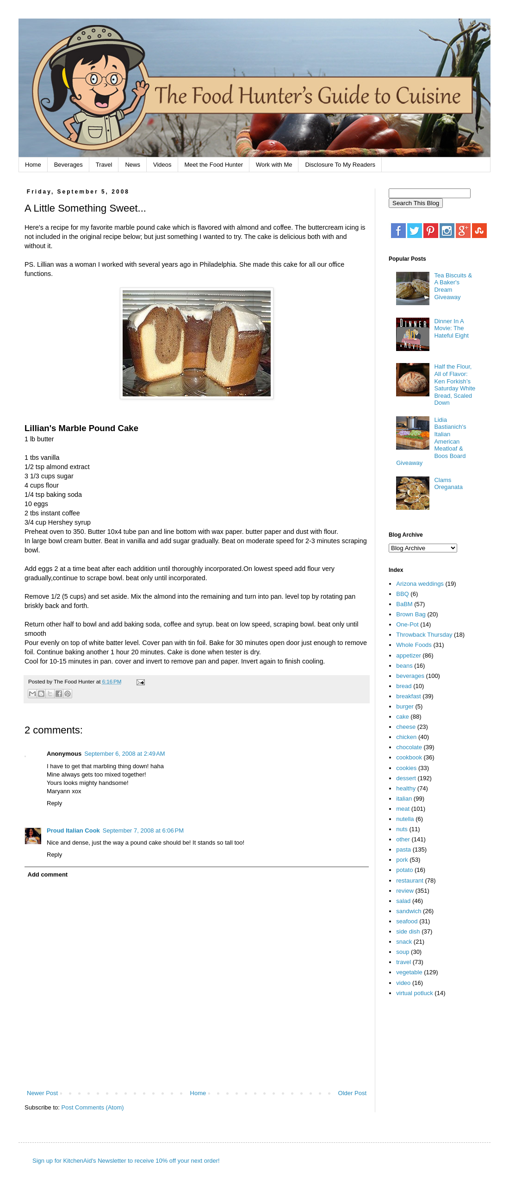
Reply (54, 803)
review (405, 890)
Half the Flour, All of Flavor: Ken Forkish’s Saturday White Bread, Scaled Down (454, 384)
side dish (408, 931)
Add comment (48, 874)
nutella (405, 818)
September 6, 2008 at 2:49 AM (124, 753)
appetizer (408, 655)
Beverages (68, 164)
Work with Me (274, 164)
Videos (162, 164)
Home (33, 164)
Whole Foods (414, 644)
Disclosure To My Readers (340, 164)
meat (403, 808)
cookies (406, 768)
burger (405, 706)
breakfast (408, 696)
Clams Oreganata (448, 483)
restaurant (409, 880)
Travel (104, 164)
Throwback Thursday (424, 634)
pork (402, 859)
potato (404, 869)
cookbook (409, 757)
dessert (406, 778)
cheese (406, 726)
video (403, 982)
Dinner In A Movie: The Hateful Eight (451, 328)
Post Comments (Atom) (93, 1107)
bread (403, 686)
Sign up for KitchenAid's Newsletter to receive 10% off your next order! (126, 1160)
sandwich (408, 911)
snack (404, 941)
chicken (406, 736)
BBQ (402, 593)
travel (403, 962)
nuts (402, 829)
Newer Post (42, 1093)
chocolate (409, 747)
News (132, 164)
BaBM (404, 604)
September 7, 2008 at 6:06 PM (143, 830)
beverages (410, 675)
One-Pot (407, 624)
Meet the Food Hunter (214, 164)
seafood (406, 921)
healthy (406, 788)
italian (404, 798)
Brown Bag (411, 614)
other (403, 839)
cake (402, 716)
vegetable (409, 972)
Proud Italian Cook (73, 830)
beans (404, 665)
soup (402, 951)
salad (403, 900)
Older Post (352, 1093)
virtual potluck (414, 993)
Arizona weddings (420, 583)
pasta (403, 849)
